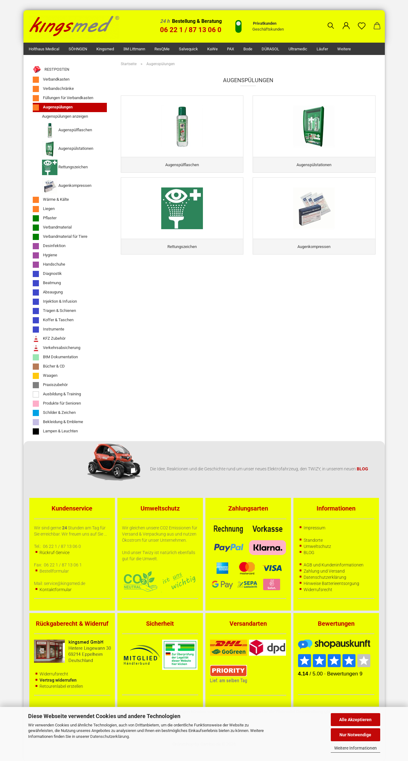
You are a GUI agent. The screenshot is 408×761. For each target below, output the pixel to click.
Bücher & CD (49, 367)
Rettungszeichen (65, 167)
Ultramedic (297, 49)
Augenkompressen (66, 186)
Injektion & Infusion (55, 302)
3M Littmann (134, 49)
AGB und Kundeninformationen (334, 564)
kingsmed (105, 49)
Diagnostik (47, 274)
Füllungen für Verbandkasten (63, 98)
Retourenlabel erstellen (61, 686)
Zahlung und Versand (324, 571)
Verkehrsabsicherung (56, 348)
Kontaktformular (56, 589)
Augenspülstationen (67, 149)
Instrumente (48, 329)
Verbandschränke (53, 89)
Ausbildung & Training (57, 394)
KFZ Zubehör (49, 339)
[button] (346, 21)
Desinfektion (49, 246)
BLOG (309, 552)
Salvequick (188, 49)
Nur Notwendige (355, 734)
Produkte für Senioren (57, 404)
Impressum (314, 527)
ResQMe (162, 49)
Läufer (322, 49)
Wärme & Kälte (51, 200)
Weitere (344, 49)
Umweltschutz (317, 546)
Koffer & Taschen (53, 320)
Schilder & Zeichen (54, 413)
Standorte (313, 540)
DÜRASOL (270, 49)
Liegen (44, 209)
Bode (247, 49)
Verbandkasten (51, 80)
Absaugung (48, 292)
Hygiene (45, 255)
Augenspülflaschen (67, 130)
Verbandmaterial (52, 228)
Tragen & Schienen (54, 311)
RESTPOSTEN (51, 70)
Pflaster (45, 218)
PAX (230, 49)
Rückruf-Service (54, 552)
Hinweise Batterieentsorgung (331, 583)
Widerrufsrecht (318, 589)
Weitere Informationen (355, 748)
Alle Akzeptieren (355, 719)
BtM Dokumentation (55, 357)
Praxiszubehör (50, 385)
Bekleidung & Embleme (58, 422)
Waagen (45, 376)
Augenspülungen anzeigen (65, 116)
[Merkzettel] (361, 21)
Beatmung (47, 283)
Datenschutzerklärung (109, 736)
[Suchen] (331, 21)
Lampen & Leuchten (55, 431)
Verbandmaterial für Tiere (60, 237)
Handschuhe (49, 265)
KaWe (212, 49)
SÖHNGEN (78, 49)
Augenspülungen (53, 107)
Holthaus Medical (44, 49)
